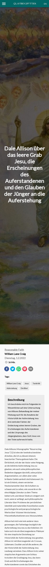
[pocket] (25, 369)
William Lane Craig (14, 383)
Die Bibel (24, 388)
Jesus (27, 383)
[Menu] (4, 3)
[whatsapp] (19, 369)
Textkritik (36, 383)
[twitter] (13, 369)
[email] (31, 369)
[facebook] (7, 369)
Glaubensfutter (25, 3)
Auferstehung (12, 388)
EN (45, 3)
